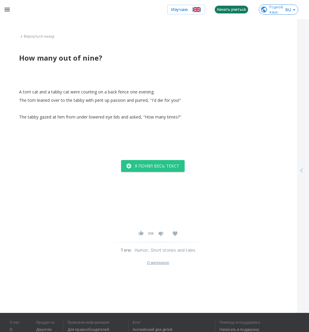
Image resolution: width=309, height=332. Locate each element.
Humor (141, 250)
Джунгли (44, 329)
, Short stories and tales (172, 250)
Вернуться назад (36, 36)
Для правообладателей (88, 329)
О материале (158, 263)
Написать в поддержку (239, 329)
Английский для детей (152, 329)
